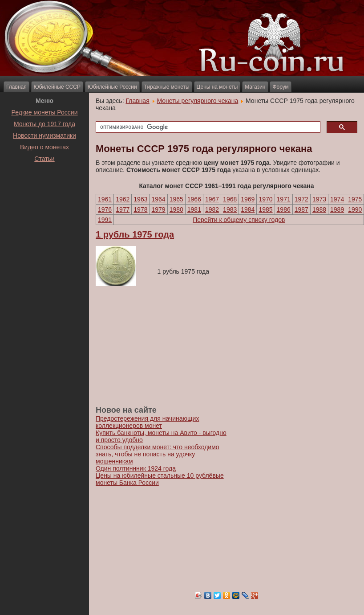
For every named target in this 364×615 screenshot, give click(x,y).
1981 (194, 209)
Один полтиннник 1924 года (136, 468)
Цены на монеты (217, 87)
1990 (355, 209)
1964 (158, 199)
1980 (176, 209)
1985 (265, 209)
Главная (16, 87)
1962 (122, 199)
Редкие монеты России (45, 112)
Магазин (255, 87)
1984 (248, 209)
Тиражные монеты (167, 87)
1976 (105, 209)
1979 (158, 209)
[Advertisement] (44, 187)
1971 (284, 199)
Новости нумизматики (44, 135)
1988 (319, 209)
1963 (140, 199)
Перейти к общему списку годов (239, 219)
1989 (337, 209)
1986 (284, 209)
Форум (280, 87)
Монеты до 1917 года (44, 123)
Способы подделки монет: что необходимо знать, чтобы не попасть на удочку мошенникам (157, 454)
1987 (301, 209)
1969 (248, 199)
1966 (194, 199)
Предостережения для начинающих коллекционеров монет (147, 422)
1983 (230, 209)
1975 (355, 199)
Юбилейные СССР (57, 87)
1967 (212, 199)
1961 (105, 199)
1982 (212, 209)
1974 (337, 199)
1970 (265, 199)
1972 (301, 199)
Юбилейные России (112, 87)
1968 (230, 199)
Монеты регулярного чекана (198, 100)
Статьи (44, 158)
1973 (319, 199)
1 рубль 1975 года (135, 234)
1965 (176, 199)
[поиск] (207, 127)
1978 (140, 209)
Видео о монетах (44, 147)
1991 (105, 219)
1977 (122, 209)
